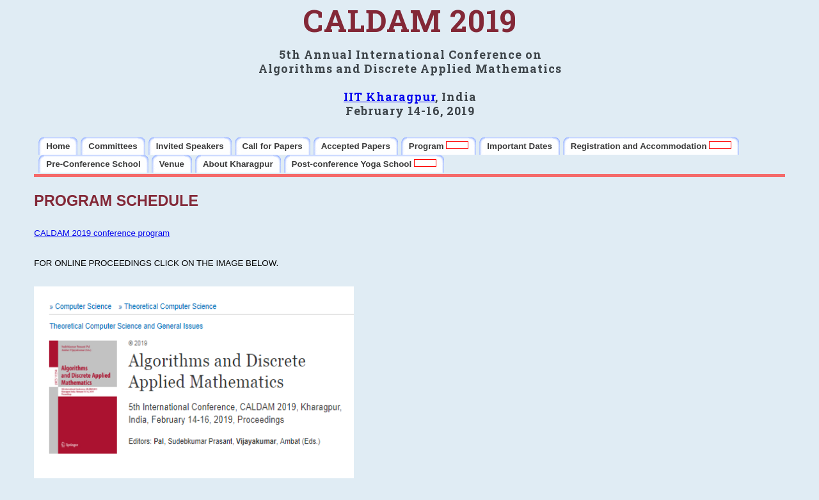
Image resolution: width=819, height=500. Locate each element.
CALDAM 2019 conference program (102, 233)
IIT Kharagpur (389, 96)
